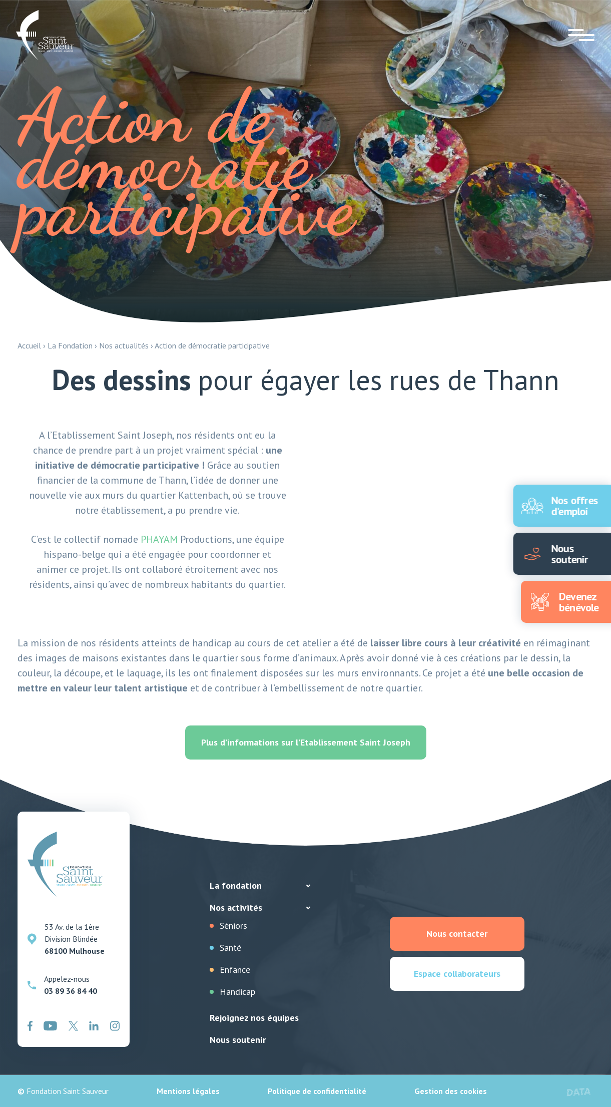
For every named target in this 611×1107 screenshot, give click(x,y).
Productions (186, 539)
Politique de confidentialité (317, 1091)
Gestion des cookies (450, 1091)
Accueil (29, 345)
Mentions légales (188, 1091)
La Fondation (70, 345)
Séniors (233, 925)
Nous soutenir (238, 1039)
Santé (230, 947)
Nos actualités (124, 345)
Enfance (235, 969)
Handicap (237, 991)
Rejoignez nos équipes (254, 1017)
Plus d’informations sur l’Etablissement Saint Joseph (305, 742)
